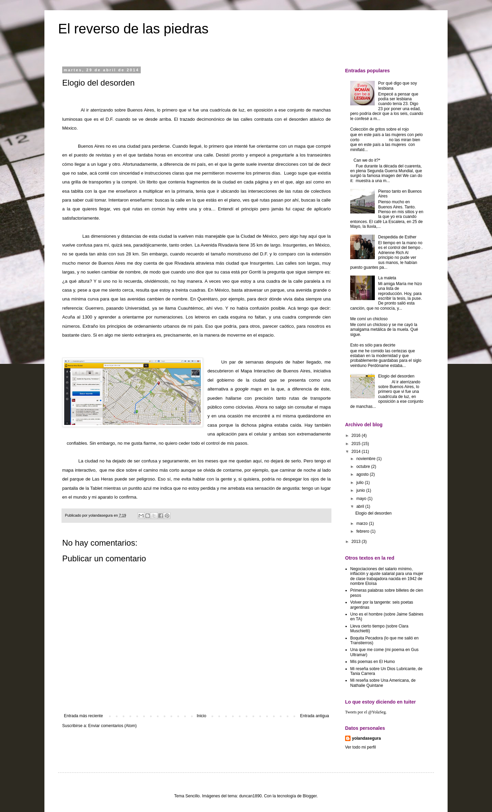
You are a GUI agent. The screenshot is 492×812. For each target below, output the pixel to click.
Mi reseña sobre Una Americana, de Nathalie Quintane (382, 683)
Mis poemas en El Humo (372, 661)
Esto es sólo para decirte (372, 345)
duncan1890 (250, 796)
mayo (362, 498)
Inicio (201, 715)
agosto (363, 474)
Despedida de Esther (397, 237)
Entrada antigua (314, 715)
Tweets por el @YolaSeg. (366, 712)
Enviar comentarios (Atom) (112, 725)
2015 (357, 443)
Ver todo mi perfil (360, 747)
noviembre (366, 458)
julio (360, 482)
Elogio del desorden (396, 376)
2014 (357, 451)
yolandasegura (366, 738)
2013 (357, 541)
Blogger (310, 796)
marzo (362, 523)
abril (360, 506)
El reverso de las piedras (133, 28)
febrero (363, 531)
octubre (363, 466)
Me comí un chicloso (368, 318)
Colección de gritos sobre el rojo (379, 129)
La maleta (387, 278)
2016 (357, 435)
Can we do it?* (367, 160)
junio (361, 490)
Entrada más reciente (83, 715)
